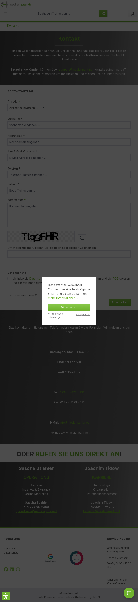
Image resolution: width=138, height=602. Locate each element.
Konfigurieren (83, 314)
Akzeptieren (69, 307)
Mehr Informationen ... (63, 298)
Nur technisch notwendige (55, 315)
